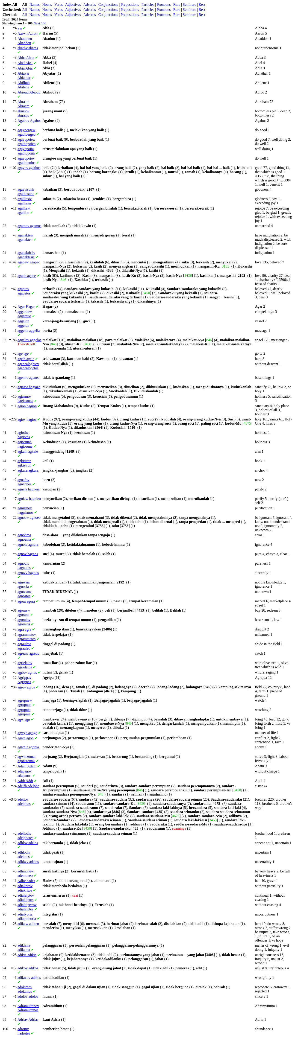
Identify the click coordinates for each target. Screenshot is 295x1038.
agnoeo (29, 517)
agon (26, 738)
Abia (25, 68)
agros (26, 687)
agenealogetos (28, 366)
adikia (27, 955)
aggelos (29, 340)
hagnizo (29, 499)
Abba (26, 58)
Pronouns (164, 4)
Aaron (28, 33)
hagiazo (29, 387)
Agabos (29, 120)
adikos (28, 968)
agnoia (28, 544)
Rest (202, 4)
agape (27, 276)
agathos (29, 168)
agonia (28, 747)
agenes (28, 377)
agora (26, 601)
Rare (176, 4)
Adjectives (73, 4)
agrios (27, 672)
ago (24, 719)
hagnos (28, 554)
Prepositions (130, 4)
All (24, 10)
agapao (29, 262)
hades (26, 881)
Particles (148, 4)
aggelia (29, 330)
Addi (25, 781)
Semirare (189, 4)
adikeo (28, 924)
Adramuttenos (28, 1008)
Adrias (28, 1019)
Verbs (58, 4)
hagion (27, 406)
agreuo (28, 653)
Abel (25, 63)
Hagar (26, 307)
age (23, 354)
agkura (28, 470)
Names (35, 4)
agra (24, 629)
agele (26, 359)
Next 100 (39, 23)
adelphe (28, 786)
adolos (28, 996)
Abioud (29, 92)
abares (28, 48)
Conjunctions (108, 4)
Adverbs (89, 4)
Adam (27, 766)
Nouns (47, 4)
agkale (28, 451)
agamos (29, 226)
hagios (27, 419)
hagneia (29, 489)
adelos (28, 843)
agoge (27, 733)
